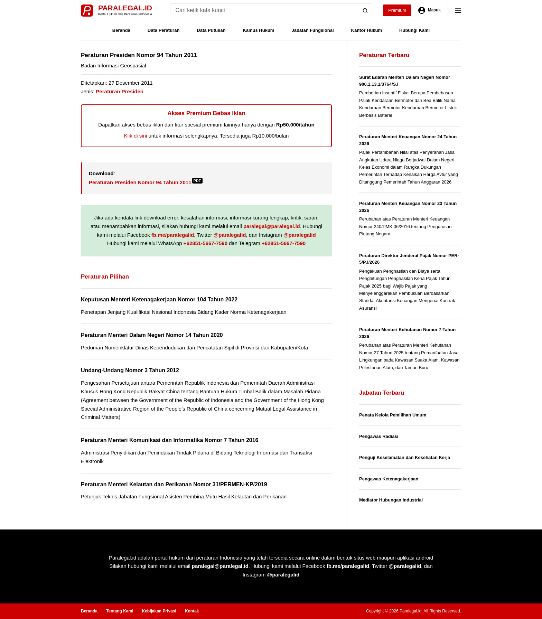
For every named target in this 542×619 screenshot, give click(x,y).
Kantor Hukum (366, 30)
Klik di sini (135, 136)
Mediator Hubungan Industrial (391, 500)
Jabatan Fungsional (312, 30)
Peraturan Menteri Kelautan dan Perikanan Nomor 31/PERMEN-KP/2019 (174, 484)
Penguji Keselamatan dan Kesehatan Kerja (404, 457)
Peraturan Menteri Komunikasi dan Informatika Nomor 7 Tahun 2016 (169, 440)
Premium (397, 10)
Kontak (192, 611)
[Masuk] (429, 10)
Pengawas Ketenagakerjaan (388, 478)
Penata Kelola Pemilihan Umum (392, 415)
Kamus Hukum (258, 30)
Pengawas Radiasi (378, 436)
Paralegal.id (125, 8)
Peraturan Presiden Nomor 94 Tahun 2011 (146, 182)
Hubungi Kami (414, 30)
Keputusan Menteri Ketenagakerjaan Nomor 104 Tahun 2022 (159, 299)
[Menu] (458, 10)
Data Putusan (211, 30)
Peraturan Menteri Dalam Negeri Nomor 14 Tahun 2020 (152, 335)
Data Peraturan (163, 30)
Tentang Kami (119, 611)
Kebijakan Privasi (159, 611)
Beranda (121, 30)
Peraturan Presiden (119, 91)
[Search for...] (264, 10)
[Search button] (365, 10)
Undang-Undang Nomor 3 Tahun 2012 (130, 370)
